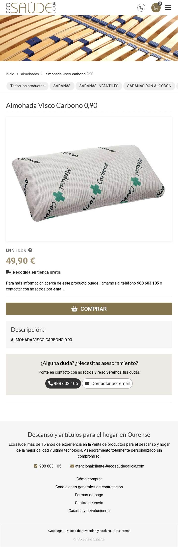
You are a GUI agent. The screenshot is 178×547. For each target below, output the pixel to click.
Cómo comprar (89, 479)
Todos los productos (27, 86)
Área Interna (121, 531)
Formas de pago (89, 495)
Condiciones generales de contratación (89, 487)
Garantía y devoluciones (89, 510)
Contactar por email (110, 383)
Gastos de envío (89, 502)
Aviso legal (55, 531)
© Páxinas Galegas (89, 540)
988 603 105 (148, 283)
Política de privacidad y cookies (88, 531)
